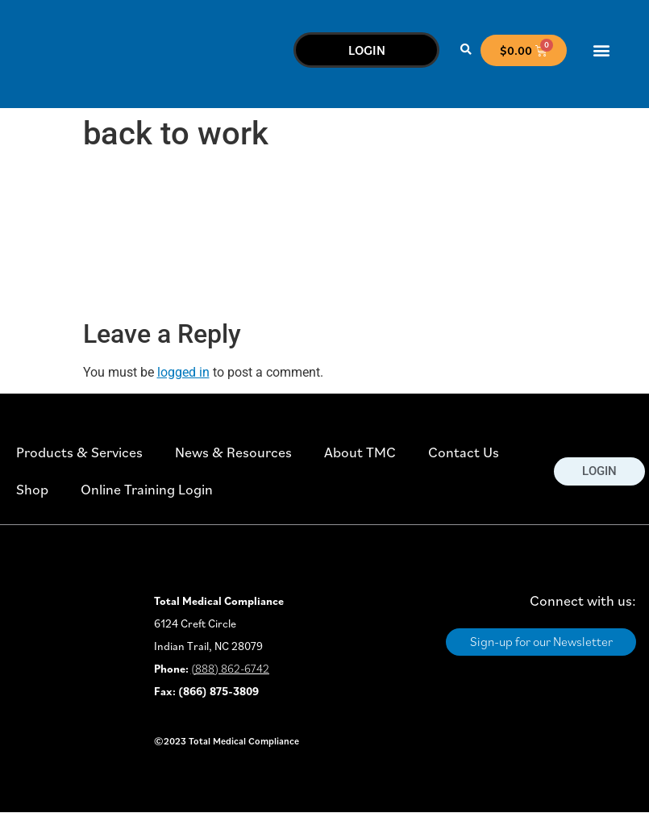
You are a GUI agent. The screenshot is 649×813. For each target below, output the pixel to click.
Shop (32, 489)
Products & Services (79, 452)
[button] (466, 50)
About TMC (360, 452)
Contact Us (463, 452)
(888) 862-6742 (230, 668)
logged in (183, 372)
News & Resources (233, 452)
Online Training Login (147, 489)
